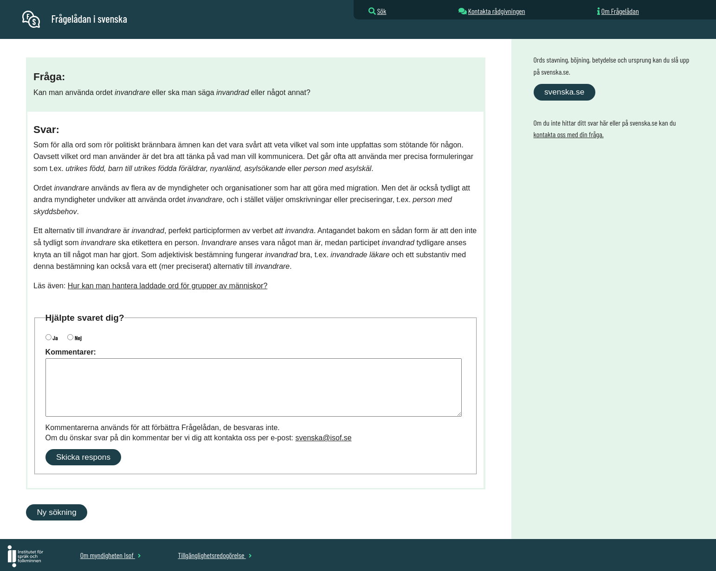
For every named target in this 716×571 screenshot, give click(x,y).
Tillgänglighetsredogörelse (215, 555)
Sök (382, 10)
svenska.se (564, 91)
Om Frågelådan (620, 10)
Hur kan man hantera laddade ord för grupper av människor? (167, 286)
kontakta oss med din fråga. (569, 134)
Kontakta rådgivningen (496, 10)
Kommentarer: (70, 352)
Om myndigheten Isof (110, 555)
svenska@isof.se (324, 438)
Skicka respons (83, 457)
